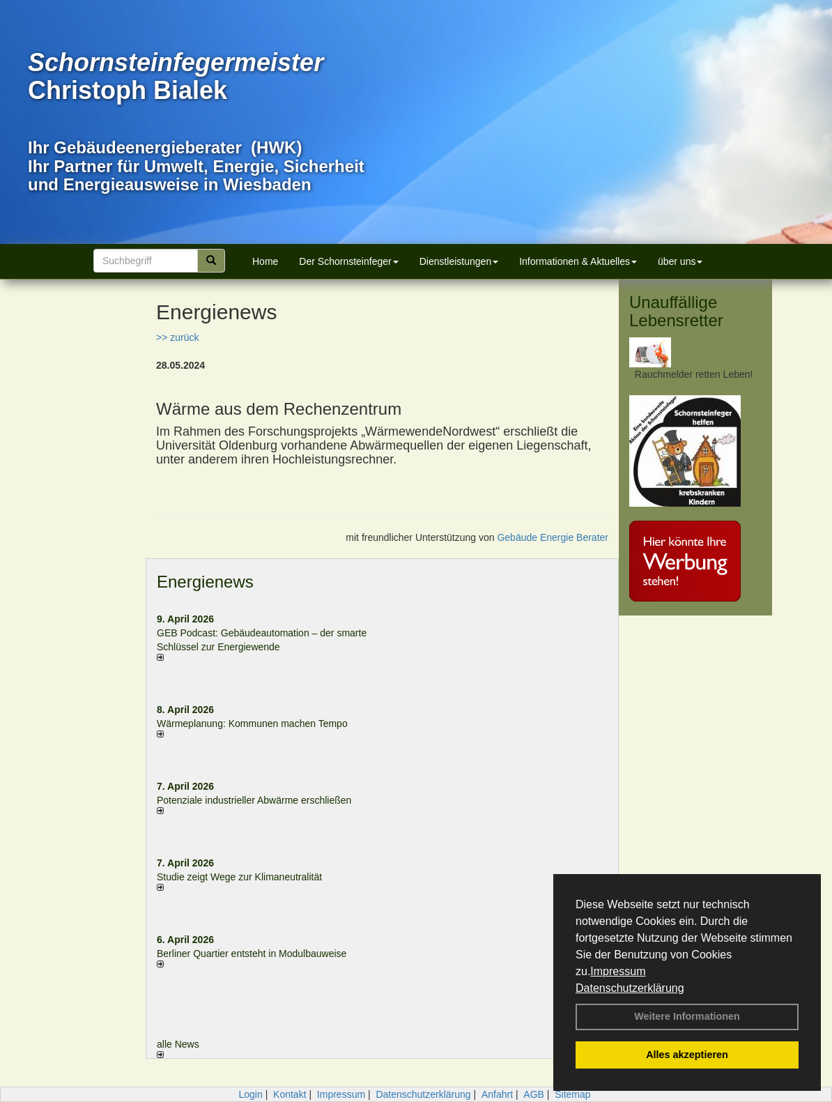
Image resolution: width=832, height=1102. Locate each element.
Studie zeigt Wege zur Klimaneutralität (239, 876)
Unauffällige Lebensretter (676, 311)
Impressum (617, 971)
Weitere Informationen (687, 1016)
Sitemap (572, 1094)
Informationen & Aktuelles (578, 261)
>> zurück (177, 337)
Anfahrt (497, 1094)
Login (250, 1094)
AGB (533, 1094)
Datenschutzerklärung (630, 988)
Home (265, 261)
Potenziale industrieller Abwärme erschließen (254, 800)
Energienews (205, 581)
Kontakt (289, 1094)
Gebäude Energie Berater (552, 537)
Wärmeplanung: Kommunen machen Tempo (252, 723)
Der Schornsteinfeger (348, 261)
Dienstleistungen (459, 261)
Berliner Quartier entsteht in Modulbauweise (251, 953)
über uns (680, 261)
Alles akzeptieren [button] (687, 1054)
